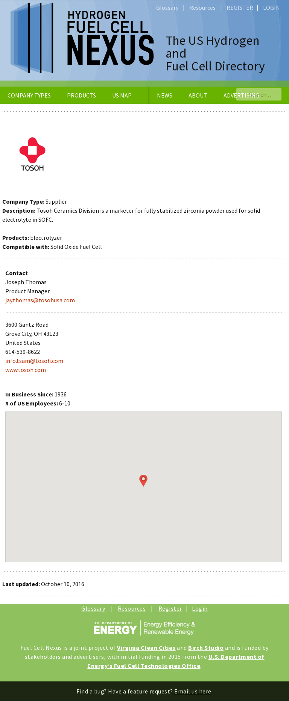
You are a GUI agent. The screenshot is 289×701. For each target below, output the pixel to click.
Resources (202, 7)
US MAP (122, 95)
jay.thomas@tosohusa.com (40, 300)
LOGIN (271, 7)
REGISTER (240, 7)
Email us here (192, 691)
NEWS (164, 95)
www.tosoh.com (25, 369)
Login (200, 608)
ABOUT (198, 95)
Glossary (167, 7)
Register (170, 608)
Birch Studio (206, 647)
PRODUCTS (81, 95)
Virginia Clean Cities (146, 647)
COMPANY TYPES (29, 95)
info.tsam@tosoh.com (34, 360)
